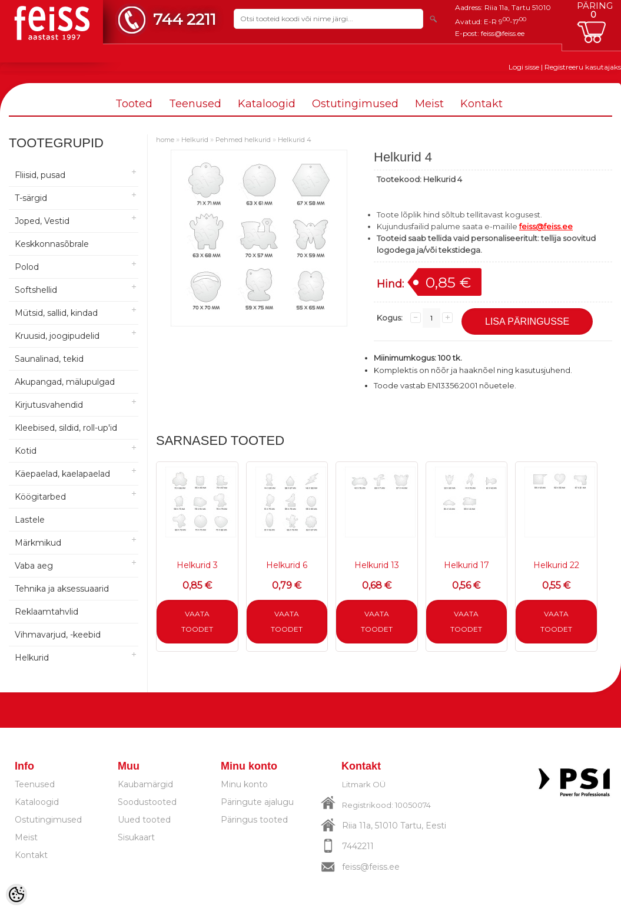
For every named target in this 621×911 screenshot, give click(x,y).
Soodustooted (147, 802)
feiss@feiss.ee (502, 33)
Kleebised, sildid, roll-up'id (66, 428)
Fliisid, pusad (40, 175)
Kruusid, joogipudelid (57, 336)
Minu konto (244, 784)
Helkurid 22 (556, 565)
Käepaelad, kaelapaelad (62, 473)
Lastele (30, 519)
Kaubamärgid (145, 784)
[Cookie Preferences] (16, 894)
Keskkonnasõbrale (52, 244)
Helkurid (32, 657)
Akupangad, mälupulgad (65, 382)
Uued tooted (144, 819)
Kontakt (481, 103)
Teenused (195, 103)
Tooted (133, 103)
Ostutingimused (355, 103)
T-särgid (31, 198)
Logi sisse (524, 66)
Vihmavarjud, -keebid (58, 634)
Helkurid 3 (197, 565)
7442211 (358, 846)
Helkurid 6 (286, 565)
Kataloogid (266, 103)
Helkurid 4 (294, 140)
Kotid (25, 450)
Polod (27, 267)
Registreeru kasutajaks (582, 66)
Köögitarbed (40, 496)
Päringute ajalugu (257, 802)
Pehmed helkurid (243, 140)
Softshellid (36, 290)
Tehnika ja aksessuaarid (62, 588)
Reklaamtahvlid (46, 611)
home (165, 140)
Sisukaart (136, 837)
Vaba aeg (34, 565)
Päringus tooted (254, 819)
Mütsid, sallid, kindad (56, 313)
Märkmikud (38, 542)
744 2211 (184, 19)
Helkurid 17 (466, 565)
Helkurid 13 (376, 565)
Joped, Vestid (42, 221)
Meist (429, 103)
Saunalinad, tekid (49, 359)
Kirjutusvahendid (49, 405)
